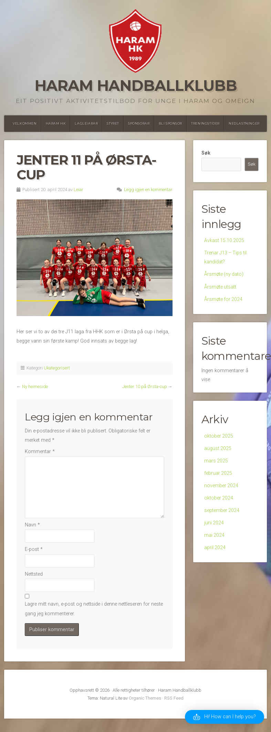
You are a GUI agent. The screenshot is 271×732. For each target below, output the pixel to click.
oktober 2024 (218, 503)
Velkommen (25, 123)
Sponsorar (138, 123)
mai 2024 (214, 541)
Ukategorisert (57, 367)
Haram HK (56, 123)
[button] (224, 717)
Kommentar (40, 451)
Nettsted (34, 574)
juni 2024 (214, 529)
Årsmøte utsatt (220, 289)
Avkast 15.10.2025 (224, 240)
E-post (34, 549)
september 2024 (222, 516)
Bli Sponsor (171, 123)
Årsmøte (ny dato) (224, 276)
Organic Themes (145, 698)
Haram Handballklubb (135, 85)
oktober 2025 (218, 438)
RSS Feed (174, 698)
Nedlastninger (244, 123)
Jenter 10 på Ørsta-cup (144, 386)
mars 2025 (216, 464)
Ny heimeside (35, 386)
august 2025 (218, 451)
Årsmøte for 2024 (223, 301)
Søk (205, 153)
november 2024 (221, 490)
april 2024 (215, 554)
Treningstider (205, 123)
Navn (32, 525)
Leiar (78, 189)
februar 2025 (218, 477)
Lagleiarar (86, 123)
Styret (113, 123)
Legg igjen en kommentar (148, 189)
